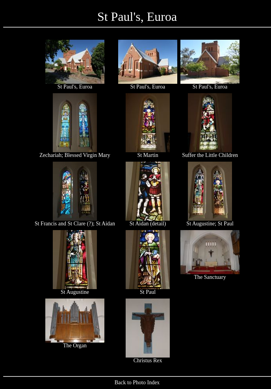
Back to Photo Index (137, 382)
